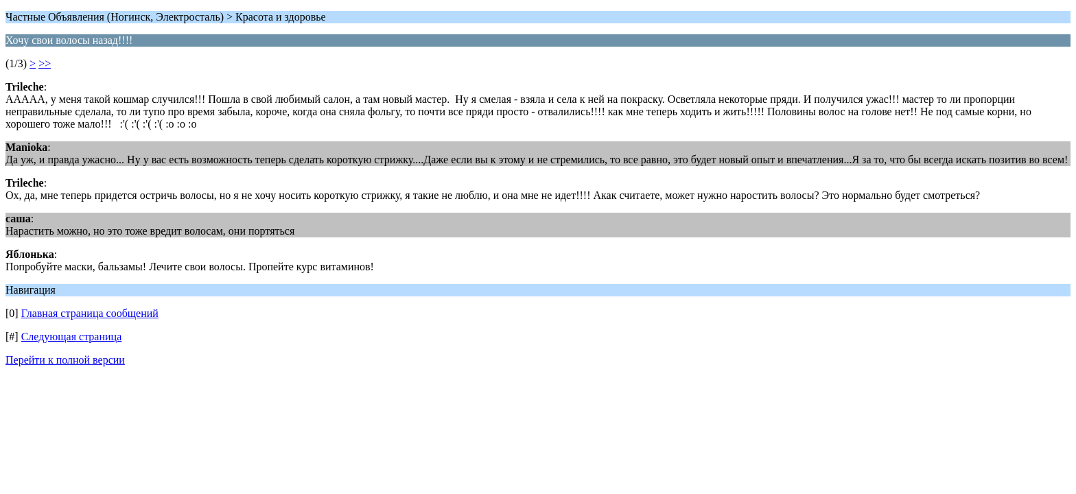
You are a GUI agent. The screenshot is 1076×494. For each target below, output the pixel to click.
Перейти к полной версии (65, 360)
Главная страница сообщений (90, 313)
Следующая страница (71, 336)
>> (44, 63)
